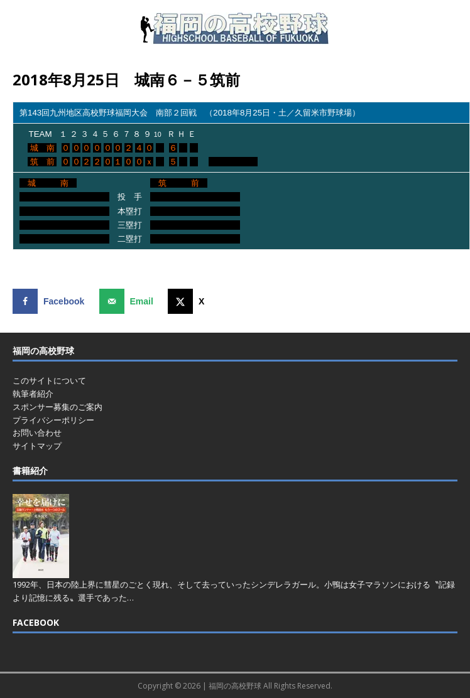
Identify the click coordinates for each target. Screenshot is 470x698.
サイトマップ (37, 445)
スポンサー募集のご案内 (57, 406)
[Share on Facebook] (51, 301)
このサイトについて (49, 380)
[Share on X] (189, 301)
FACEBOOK (36, 622)
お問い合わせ (37, 432)
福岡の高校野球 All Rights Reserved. (270, 685)
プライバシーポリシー (53, 420)
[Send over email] (129, 301)
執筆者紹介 (33, 393)
